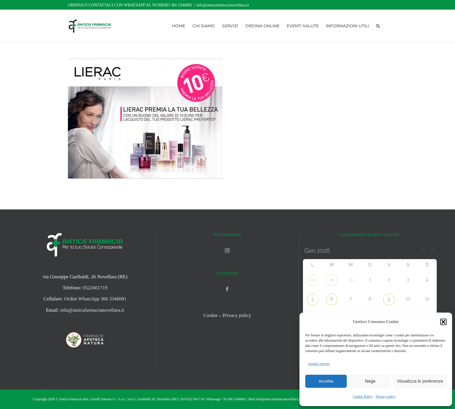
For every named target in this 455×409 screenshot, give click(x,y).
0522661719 (95, 287)
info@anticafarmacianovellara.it (222, 5)
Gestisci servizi (319, 364)
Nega (370, 380)
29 (312, 280)
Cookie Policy (363, 396)
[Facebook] (227, 289)
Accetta (326, 380)
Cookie (210, 315)
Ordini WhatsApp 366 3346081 (95, 299)
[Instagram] (227, 250)
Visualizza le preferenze (420, 380)
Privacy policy (385, 396)
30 (331, 280)
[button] (443, 322)
